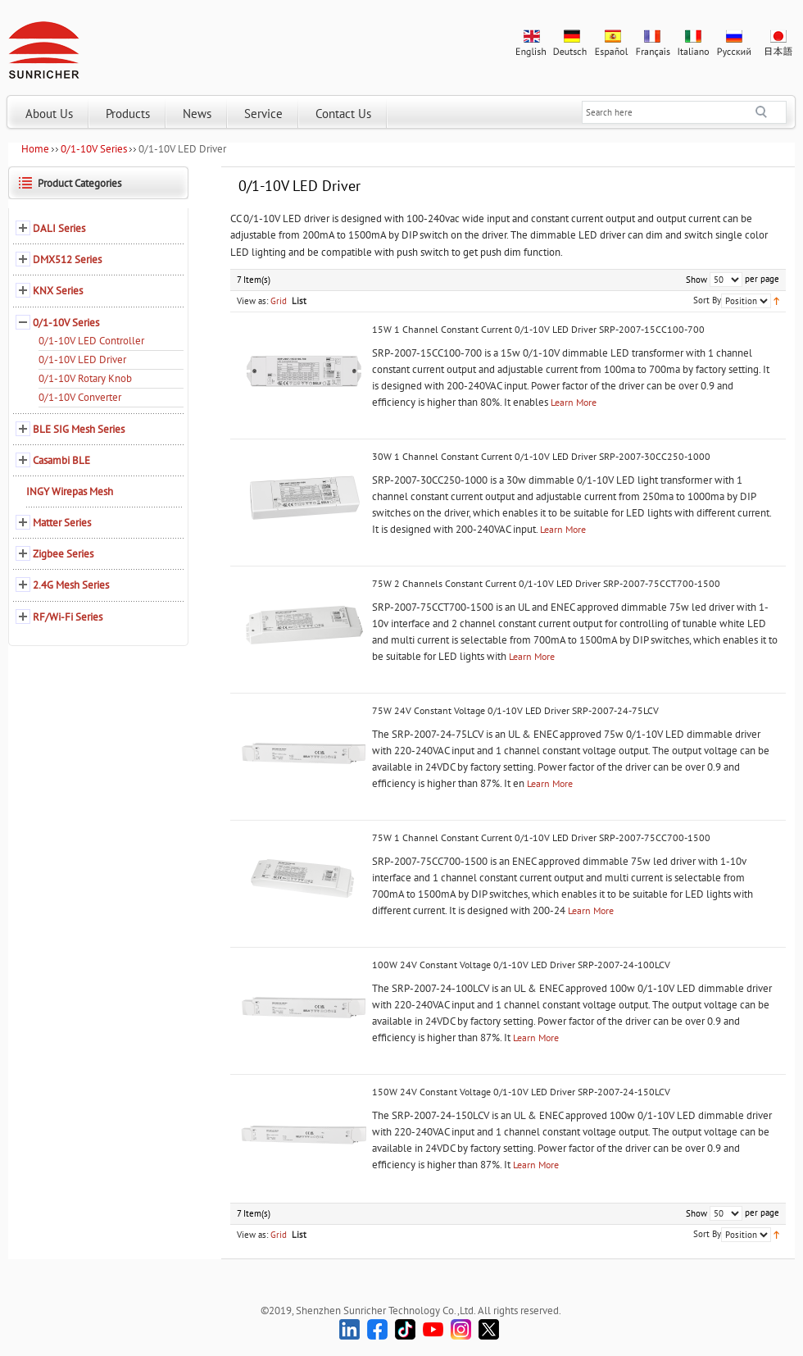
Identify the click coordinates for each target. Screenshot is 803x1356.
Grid (278, 301)
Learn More (574, 402)
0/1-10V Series (94, 149)
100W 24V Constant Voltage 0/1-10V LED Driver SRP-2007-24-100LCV (521, 964)
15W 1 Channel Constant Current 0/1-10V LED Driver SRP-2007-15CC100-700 (538, 329)
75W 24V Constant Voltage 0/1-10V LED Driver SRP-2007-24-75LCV (515, 710)
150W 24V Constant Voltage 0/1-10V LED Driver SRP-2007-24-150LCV (521, 1091)
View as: (252, 301)
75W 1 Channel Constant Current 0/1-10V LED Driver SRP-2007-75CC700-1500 (541, 837)
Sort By (707, 300)
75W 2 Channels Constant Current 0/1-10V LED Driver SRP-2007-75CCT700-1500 (546, 583)
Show (696, 279)
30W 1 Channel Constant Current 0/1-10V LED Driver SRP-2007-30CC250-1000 (541, 456)
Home (35, 149)
